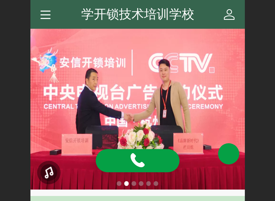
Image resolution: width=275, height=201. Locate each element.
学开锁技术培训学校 (137, 14)
